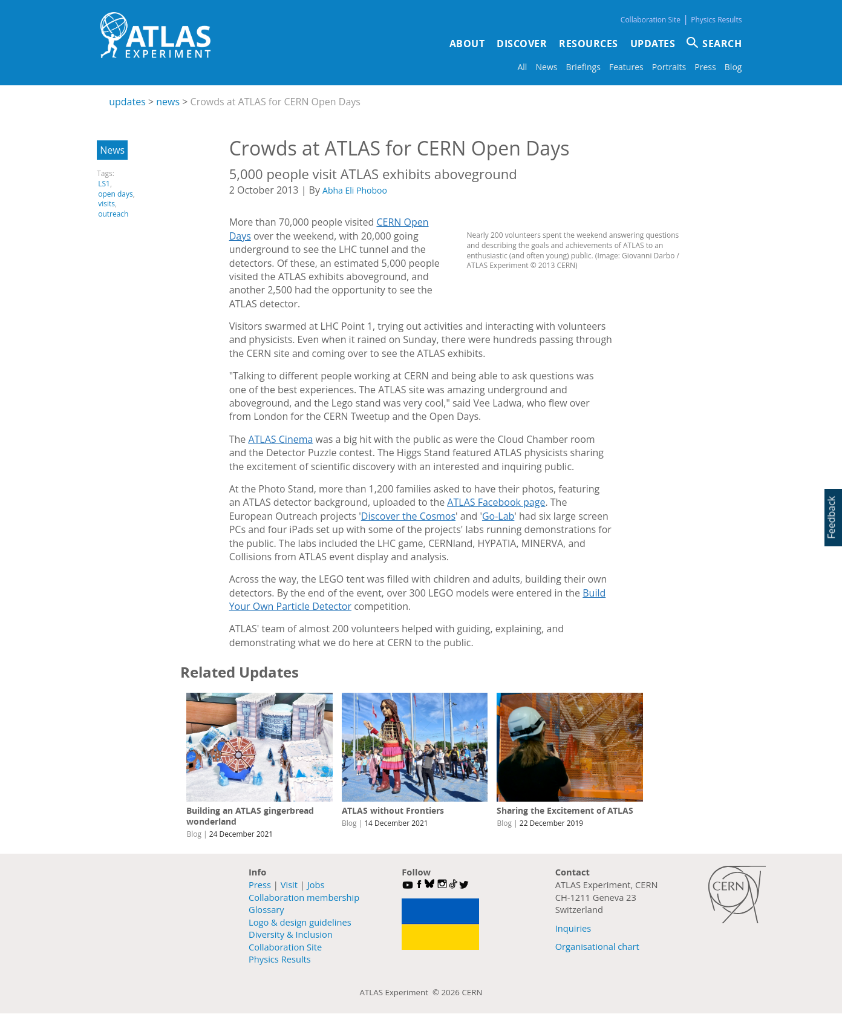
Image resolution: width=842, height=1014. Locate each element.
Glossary (266, 909)
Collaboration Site (650, 20)
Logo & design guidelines (300, 922)
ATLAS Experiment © (401, 992)
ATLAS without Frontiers (393, 810)
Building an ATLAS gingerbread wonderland (250, 816)
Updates (653, 43)
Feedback (831, 517)
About (467, 43)
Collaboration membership (304, 897)
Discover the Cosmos (408, 516)
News (546, 67)
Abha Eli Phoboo (354, 190)
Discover (522, 43)
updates (127, 101)
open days (115, 194)
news (168, 101)
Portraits (669, 67)
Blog (733, 67)
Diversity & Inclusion (291, 934)
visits (106, 203)
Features (626, 67)
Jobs (316, 884)
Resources (588, 43)
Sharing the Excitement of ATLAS (565, 810)
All (522, 67)
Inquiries (573, 928)
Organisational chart (597, 946)
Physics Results (716, 20)
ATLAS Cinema (280, 439)
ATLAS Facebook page (496, 502)
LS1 (104, 183)
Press (705, 67)
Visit (289, 884)
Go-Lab (498, 516)
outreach (113, 214)
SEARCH (722, 43)
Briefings (583, 67)
